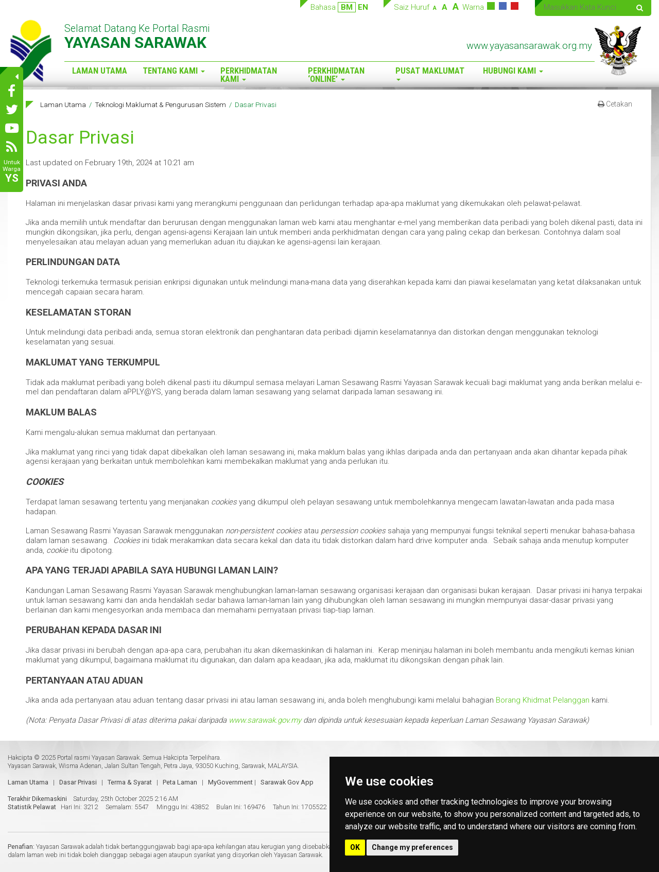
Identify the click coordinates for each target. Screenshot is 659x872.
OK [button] (355, 847)
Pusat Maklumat (429, 73)
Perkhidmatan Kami (248, 75)
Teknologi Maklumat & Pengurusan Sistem (160, 104)
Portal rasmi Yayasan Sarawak (98, 757)
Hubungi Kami (513, 71)
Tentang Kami (174, 71)
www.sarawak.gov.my (265, 720)
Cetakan (615, 104)
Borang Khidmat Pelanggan (542, 700)
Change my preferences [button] (412, 847)
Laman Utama (99, 71)
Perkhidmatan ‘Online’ (336, 75)
